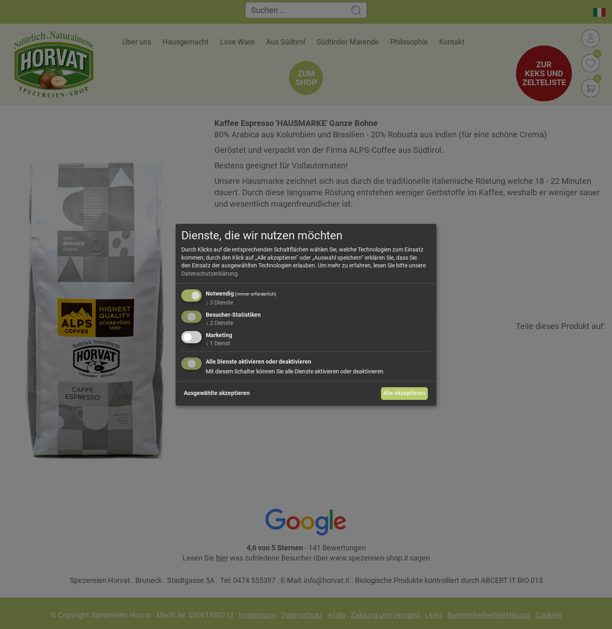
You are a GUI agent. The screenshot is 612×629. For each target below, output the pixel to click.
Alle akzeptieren (404, 393)
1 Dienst (218, 343)
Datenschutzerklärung (209, 273)
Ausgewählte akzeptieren (217, 393)
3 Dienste (219, 302)
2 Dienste (219, 323)
